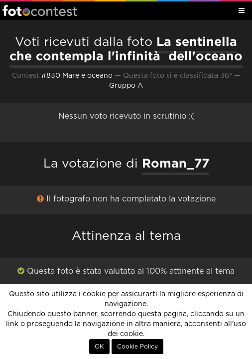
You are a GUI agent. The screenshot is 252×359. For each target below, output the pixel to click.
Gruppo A (126, 85)
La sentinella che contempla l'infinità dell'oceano (126, 48)
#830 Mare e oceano (77, 75)
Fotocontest (39, 10)
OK (99, 347)
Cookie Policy (137, 347)
